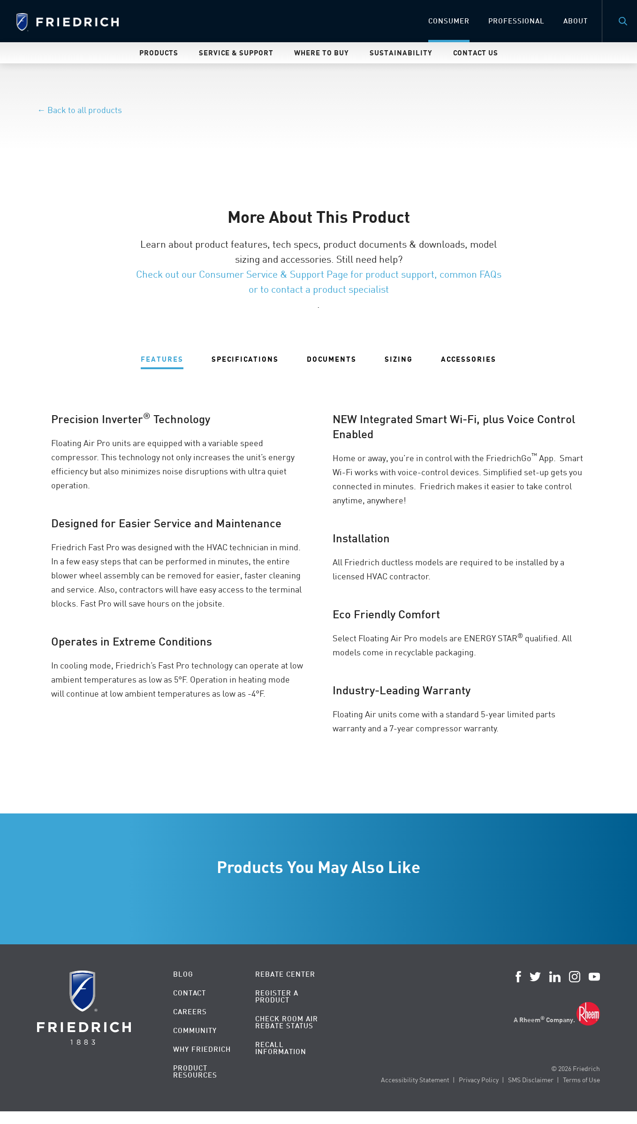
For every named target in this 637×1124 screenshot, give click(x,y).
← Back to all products (79, 110)
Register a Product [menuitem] (276, 996)
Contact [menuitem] (189, 992)
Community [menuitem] (195, 1030)
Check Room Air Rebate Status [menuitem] (286, 1022)
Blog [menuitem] (183, 974)
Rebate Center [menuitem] (285, 974)
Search (623, 21)
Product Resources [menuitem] (195, 1071)
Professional (516, 20)
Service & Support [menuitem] (236, 52)
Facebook (518, 976)
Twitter (535, 976)
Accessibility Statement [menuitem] (415, 1080)
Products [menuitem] (158, 52)
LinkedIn (555, 976)
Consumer (449, 20)
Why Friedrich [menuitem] (202, 1049)
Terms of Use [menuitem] (581, 1080)
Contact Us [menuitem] (475, 52)
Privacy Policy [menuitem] (479, 1080)
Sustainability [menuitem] (401, 52)
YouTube (594, 976)
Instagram (574, 976)
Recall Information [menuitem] (280, 1048)
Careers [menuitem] (190, 1011)
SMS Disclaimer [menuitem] (531, 1080)
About (575, 20)
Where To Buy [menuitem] (321, 52)
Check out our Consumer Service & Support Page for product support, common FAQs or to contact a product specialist (318, 281)
